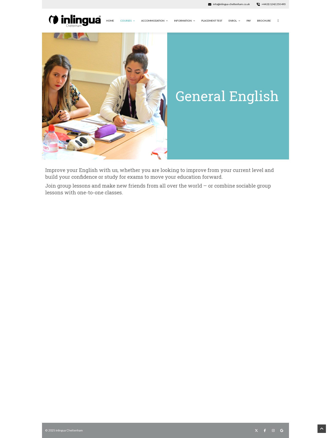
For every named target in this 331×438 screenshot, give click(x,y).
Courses (127, 20)
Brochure (264, 20)
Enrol (234, 20)
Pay (249, 20)
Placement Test (211, 20)
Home (110, 20)
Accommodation (154, 20)
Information (184, 20)
